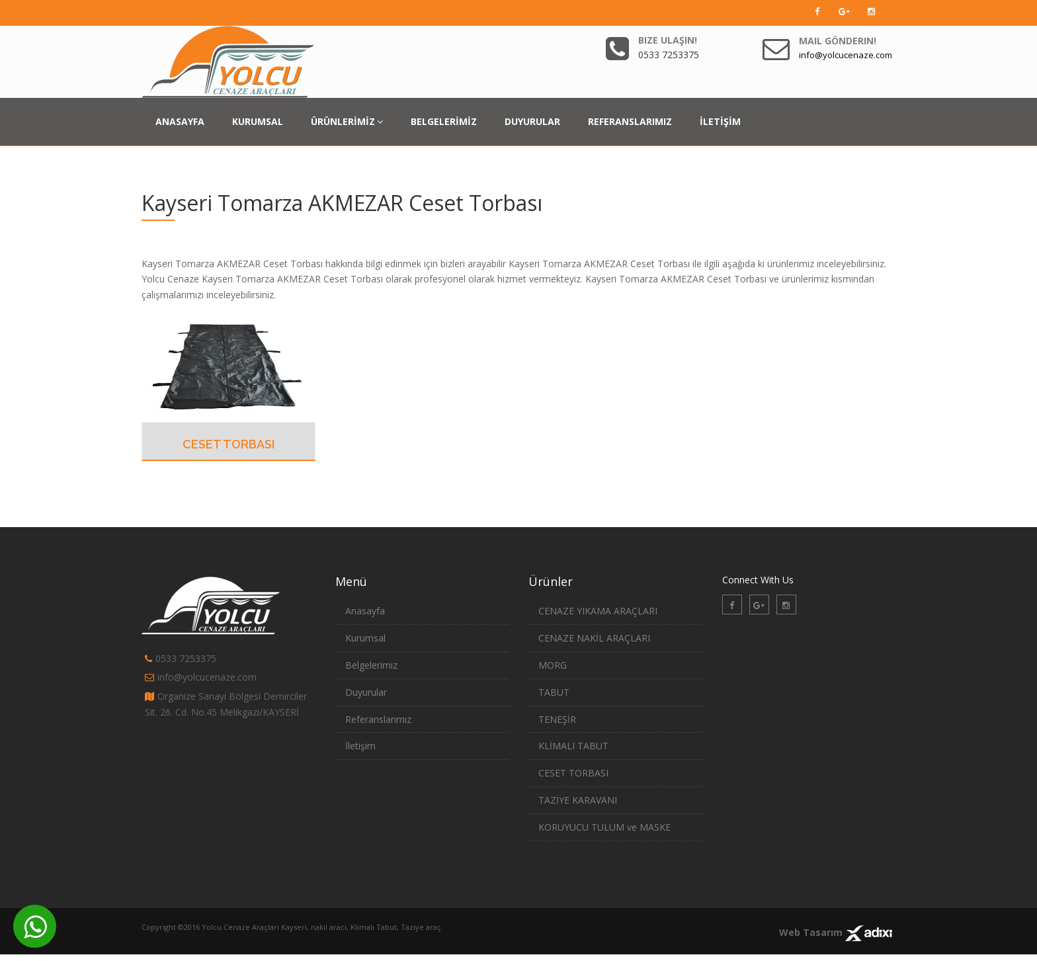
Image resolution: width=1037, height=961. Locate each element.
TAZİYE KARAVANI (577, 800)
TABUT (553, 692)
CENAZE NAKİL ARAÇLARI (594, 638)
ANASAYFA (179, 121)
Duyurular (366, 692)
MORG (552, 665)
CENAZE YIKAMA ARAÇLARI (597, 611)
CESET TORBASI (228, 444)
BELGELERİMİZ (444, 121)
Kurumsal (365, 638)
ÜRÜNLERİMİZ (347, 121)
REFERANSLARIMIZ (630, 121)
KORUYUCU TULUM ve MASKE (604, 827)
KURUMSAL (257, 121)
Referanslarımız (378, 719)
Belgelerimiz (371, 665)
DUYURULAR (532, 121)
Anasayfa (365, 611)
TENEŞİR (557, 719)
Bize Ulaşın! (667, 40)
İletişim (360, 745)
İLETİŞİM (720, 121)
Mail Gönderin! (837, 40)
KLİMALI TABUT (573, 745)
